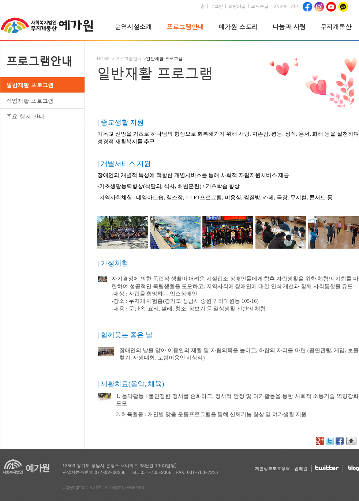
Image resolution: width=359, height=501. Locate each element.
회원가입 (237, 6)
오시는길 (260, 6)
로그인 (216, 6)
